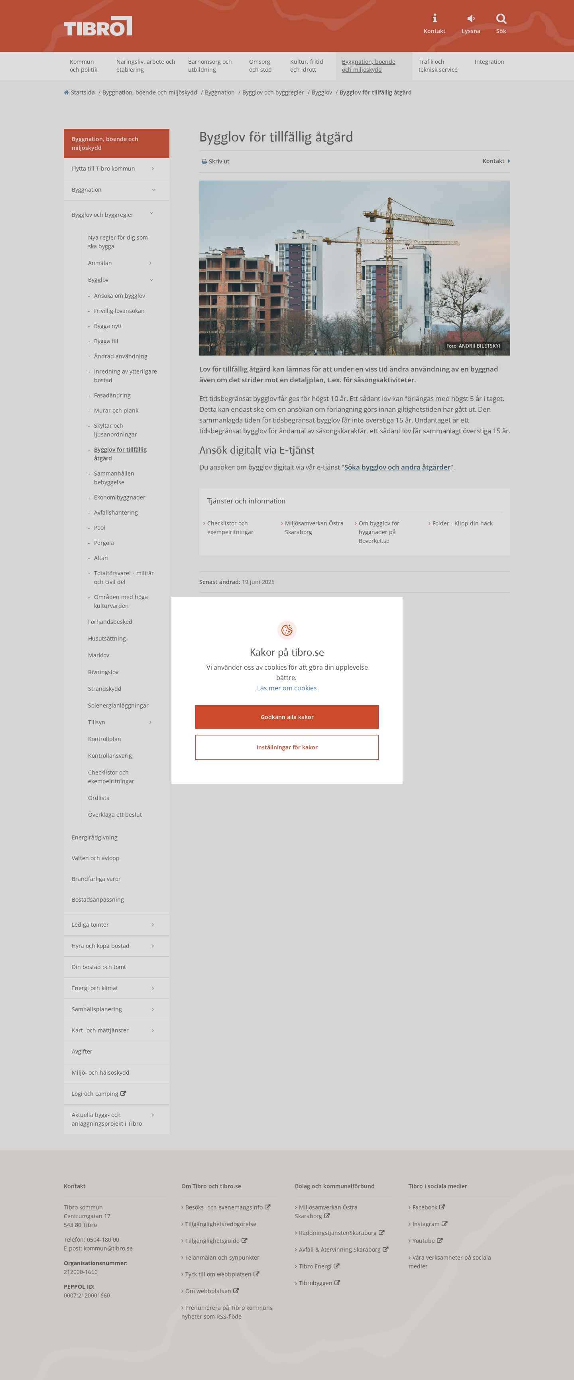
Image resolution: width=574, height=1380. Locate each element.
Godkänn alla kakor (287, 717)
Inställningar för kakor (287, 747)
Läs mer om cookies (287, 688)
